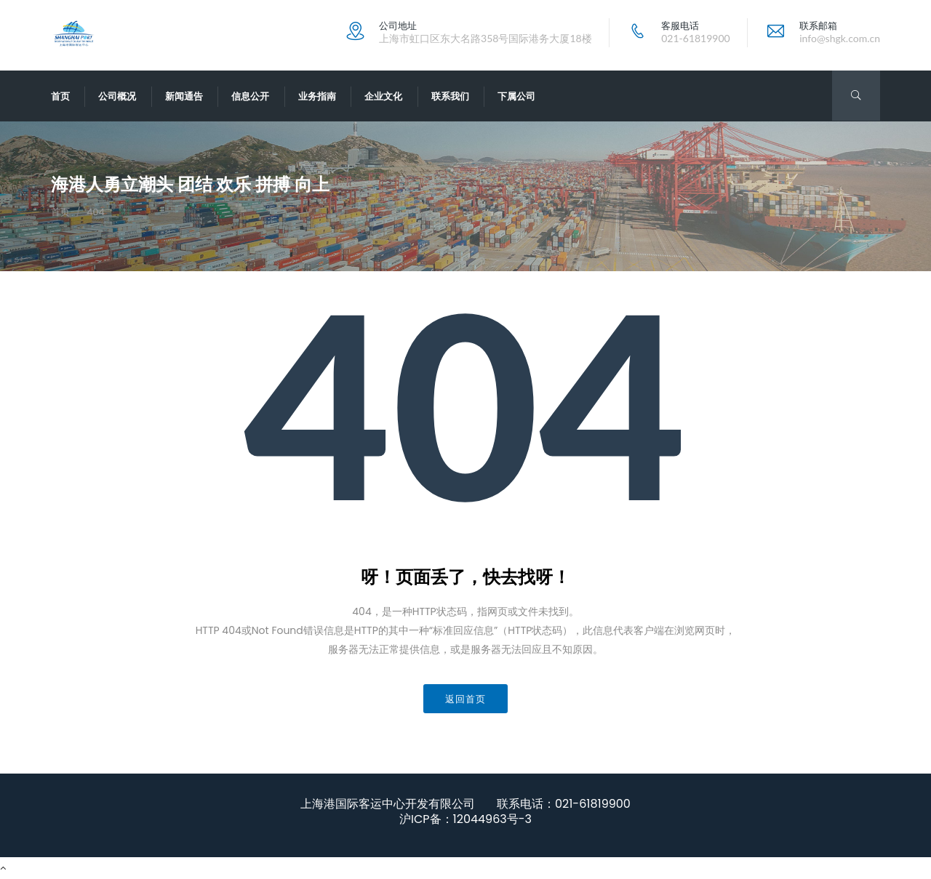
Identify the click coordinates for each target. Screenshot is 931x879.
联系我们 (450, 96)
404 (96, 212)
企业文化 (383, 96)
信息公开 (250, 96)
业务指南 (317, 96)
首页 (60, 96)
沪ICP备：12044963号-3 (465, 819)
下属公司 (516, 96)
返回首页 (465, 699)
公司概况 (117, 96)
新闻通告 (184, 96)
